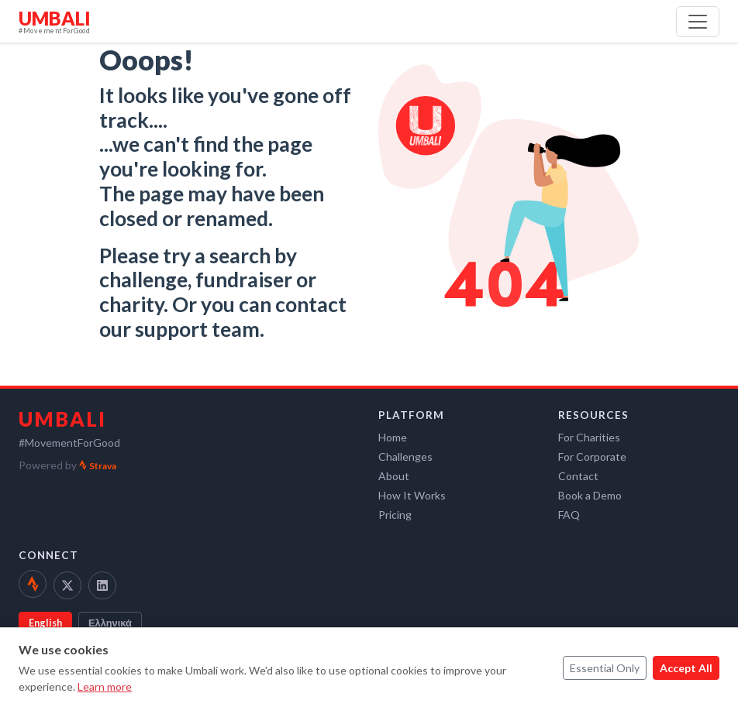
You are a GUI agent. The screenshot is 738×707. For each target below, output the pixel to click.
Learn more (105, 686)
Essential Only (605, 667)
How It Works (412, 495)
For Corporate (592, 456)
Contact (578, 475)
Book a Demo (590, 495)
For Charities (589, 437)
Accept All (686, 667)
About (393, 475)
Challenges (405, 456)
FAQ (569, 514)
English (45, 622)
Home (392, 437)
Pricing (395, 514)
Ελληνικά (110, 622)
